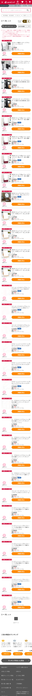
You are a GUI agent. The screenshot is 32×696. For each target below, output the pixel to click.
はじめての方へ (20, 664)
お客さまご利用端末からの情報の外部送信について (22, 677)
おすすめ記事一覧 (6, 672)
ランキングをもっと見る (16, 645)
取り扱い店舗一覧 (6, 668)
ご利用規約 (19, 668)
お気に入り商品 (5, 656)
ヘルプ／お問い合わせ (22, 652)
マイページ (4, 680)
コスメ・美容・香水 (15, 5)
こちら (21, 695)
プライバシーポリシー (22, 672)
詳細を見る (21, 54)
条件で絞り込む (9, 26)
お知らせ (18, 656)
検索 (27, 10)
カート (3, 676)
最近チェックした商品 (7, 660)
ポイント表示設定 (6, 684)
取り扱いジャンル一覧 (7, 664)
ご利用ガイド (5, 688)
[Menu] (2, 2)
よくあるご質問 (20, 660)
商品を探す (4, 652)
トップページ (4, 5)
